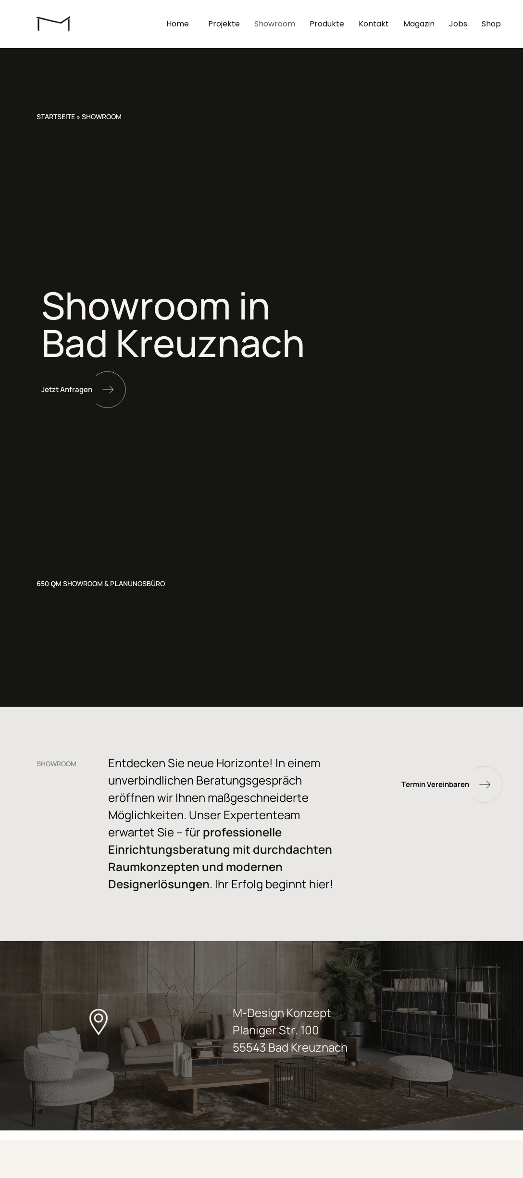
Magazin (419, 23)
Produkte (327, 23)
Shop (491, 23)
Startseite (56, 116)
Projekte (224, 23)
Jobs (458, 23)
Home (180, 23)
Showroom (274, 23)
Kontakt (374, 23)
